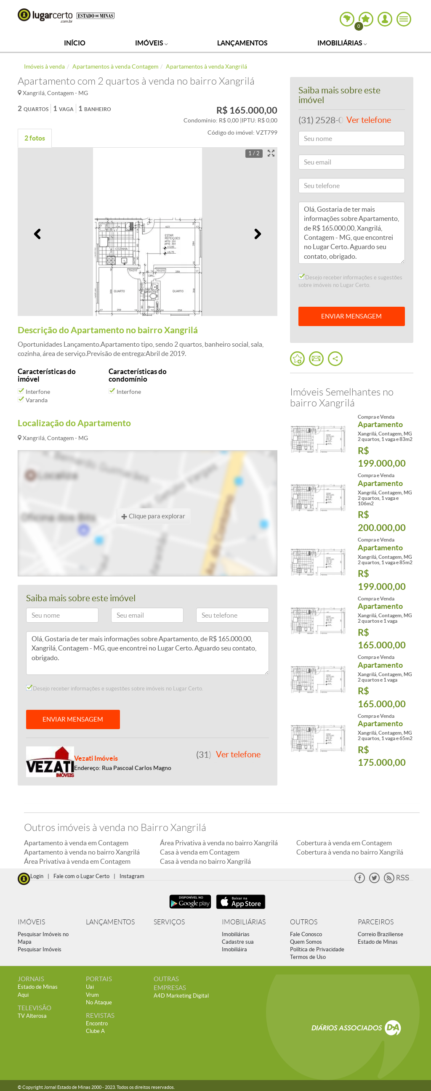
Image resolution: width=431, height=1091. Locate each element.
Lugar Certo (45, 15)
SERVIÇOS (169, 922)
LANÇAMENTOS (110, 922)
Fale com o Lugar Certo (81, 876)
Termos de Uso (308, 957)
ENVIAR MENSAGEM (73, 719)
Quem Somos (306, 942)
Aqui (23, 995)
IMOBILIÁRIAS (244, 922)
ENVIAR (351, 316)
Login (36, 876)
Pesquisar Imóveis (39, 949)
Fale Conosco (306, 934)
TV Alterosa (32, 1016)
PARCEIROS (376, 922)
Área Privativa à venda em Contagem (77, 861)
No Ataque (99, 1002)
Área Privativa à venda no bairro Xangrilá (219, 843)
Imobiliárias (342, 43)
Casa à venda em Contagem (199, 852)
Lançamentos (242, 43)
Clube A (95, 1031)
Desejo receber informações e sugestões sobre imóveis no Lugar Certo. (114, 688)
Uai (90, 987)
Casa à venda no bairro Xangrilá (205, 861)
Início (74, 43)
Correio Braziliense (380, 934)
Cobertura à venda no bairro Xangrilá (349, 852)
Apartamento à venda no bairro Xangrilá (82, 852)
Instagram (132, 876)
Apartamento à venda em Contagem (76, 843)
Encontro (97, 1023)
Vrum (92, 995)
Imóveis (151, 43)
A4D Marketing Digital (181, 996)
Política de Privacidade (317, 949)
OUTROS (303, 922)
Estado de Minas (378, 942)
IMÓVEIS (31, 922)
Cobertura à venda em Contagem (344, 843)
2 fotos (34, 138)
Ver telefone (238, 754)
